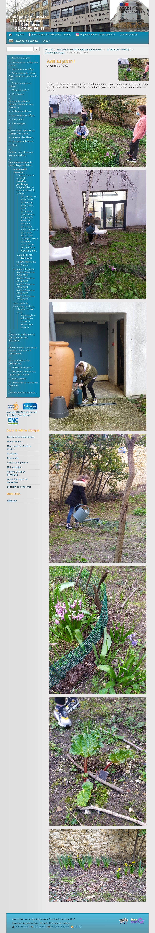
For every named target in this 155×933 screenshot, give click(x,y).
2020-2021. (27, 232)
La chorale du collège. (23, 115)
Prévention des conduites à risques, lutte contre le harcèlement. (23, 350)
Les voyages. (19, 123)
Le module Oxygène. (24, 269)
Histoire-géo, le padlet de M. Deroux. (50, 34)
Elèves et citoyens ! (22, 367)
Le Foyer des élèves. (22, 137)
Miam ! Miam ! (14, 441)
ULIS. (15, 145)
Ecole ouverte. (19, 378)
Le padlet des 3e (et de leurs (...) (95, 34)
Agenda (20, 34)
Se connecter (20, 926)
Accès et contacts (128, 34)
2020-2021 (26, 258)
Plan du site (38, 926)
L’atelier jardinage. (55, 52)
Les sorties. (18, 119)
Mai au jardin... (15, 467)
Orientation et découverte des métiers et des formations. (22, 337)
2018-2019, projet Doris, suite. (27, 205)
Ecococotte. (13, 458)
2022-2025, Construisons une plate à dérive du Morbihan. (27, 217)
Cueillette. (12, 453)
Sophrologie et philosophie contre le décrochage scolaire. (28, 321)
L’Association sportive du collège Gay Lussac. (21, 132)
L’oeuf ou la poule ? (17, 463)
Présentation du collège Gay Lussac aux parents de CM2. (23, 76)
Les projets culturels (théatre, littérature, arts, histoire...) (21, 104)
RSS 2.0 (76, 926)
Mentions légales (58, 926)
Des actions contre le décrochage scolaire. (79, 49)
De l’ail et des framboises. (21, 437)
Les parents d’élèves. (23, 141)
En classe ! (18, 94)
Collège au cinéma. (22, 111)
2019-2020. (27, 235)
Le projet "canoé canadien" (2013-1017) (29, 241)
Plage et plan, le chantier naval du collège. (25, 190)
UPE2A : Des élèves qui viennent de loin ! (21, 154)
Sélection (12, 500)
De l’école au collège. (23, 69)
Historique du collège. (23, 40)
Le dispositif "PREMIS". (119, 49)
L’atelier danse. (24, 255)
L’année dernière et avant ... (23, 392)
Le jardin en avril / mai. (19, 487)
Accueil (49, 49)
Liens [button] (46, 41)
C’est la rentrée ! (20, 90)
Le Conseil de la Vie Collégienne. (19, 362)
